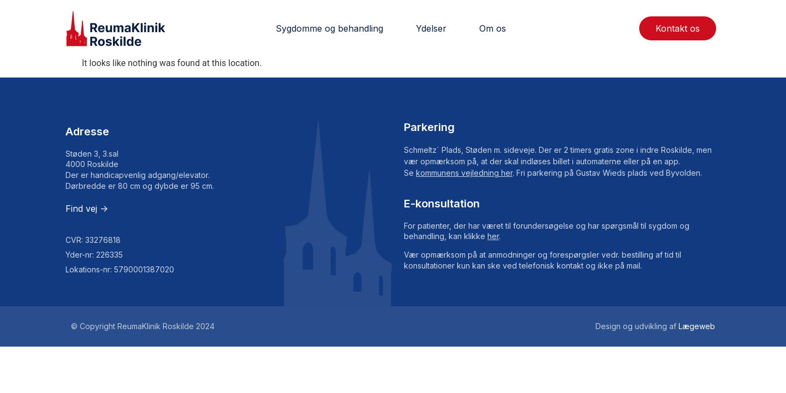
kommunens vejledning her (464, 172)
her (493, 236)
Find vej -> (87, 208)
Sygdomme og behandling (329, 28)
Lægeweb (696, 326)
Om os (492, 28)
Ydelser (431, 28)
